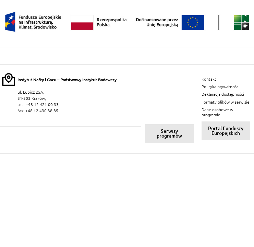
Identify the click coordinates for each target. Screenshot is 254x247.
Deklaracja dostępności (223, 94)
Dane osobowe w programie (217, 112)
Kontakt (209, 79)
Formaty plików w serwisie (226, 102)
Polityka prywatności (221, 86)
